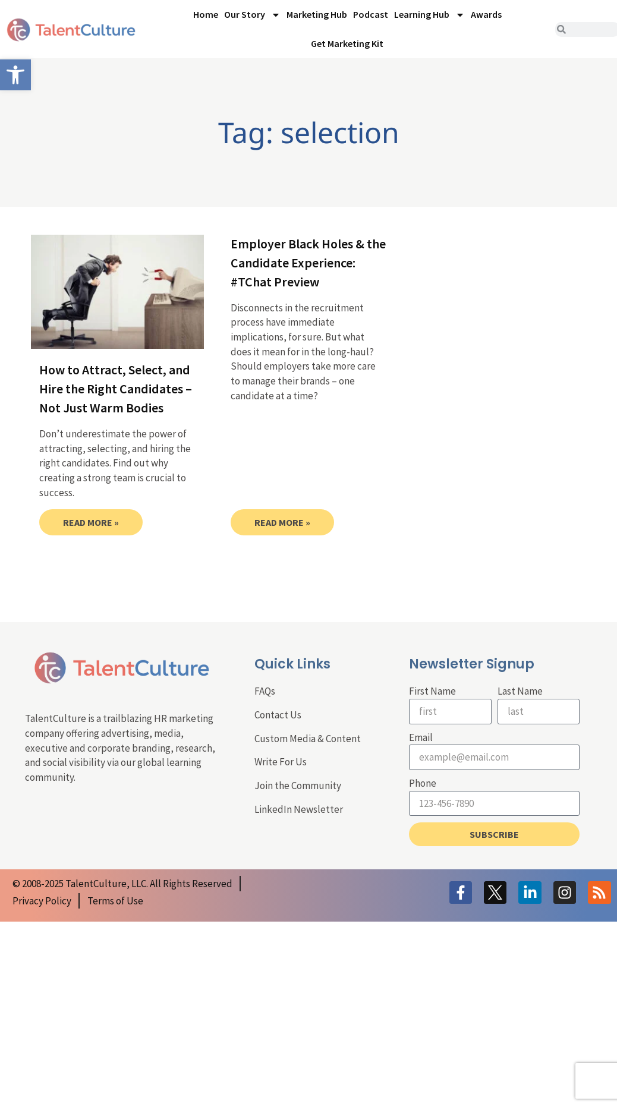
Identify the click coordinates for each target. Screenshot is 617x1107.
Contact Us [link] (277, 714)
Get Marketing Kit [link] (347, 43)
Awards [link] (486, 14)
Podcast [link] (370, 14)
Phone (422, 783)
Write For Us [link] (280, 761)
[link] (15, 74)
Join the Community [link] (297, 785)
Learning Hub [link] (429, 15)
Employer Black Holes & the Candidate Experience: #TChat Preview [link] (308, 262)
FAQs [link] (264, 691)
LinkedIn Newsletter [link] (298, 809)
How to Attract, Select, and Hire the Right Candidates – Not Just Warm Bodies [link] (115, 388)
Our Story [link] (252, 15)
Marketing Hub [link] (317, 14)
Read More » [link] (91, 522)
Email (421, 737)
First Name (432, 691)
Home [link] (205, 14)
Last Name (520, 691)
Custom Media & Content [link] (307, 738)
